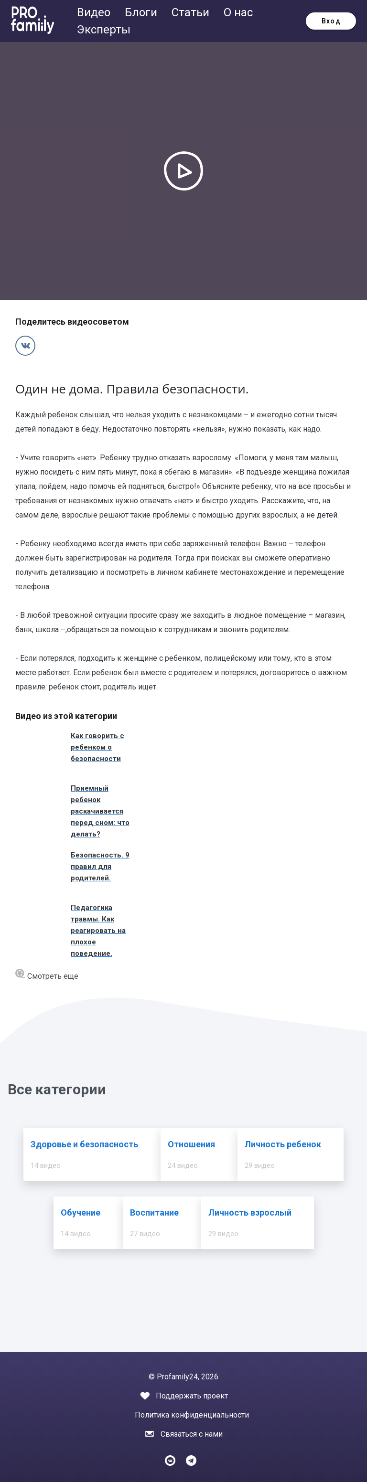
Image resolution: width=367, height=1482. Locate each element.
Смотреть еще (46, 975)
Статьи (192, 12)
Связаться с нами (192, 1434)
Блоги (142, 12)
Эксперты (103, 29)
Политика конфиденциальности (192, 1414)
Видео (95, 12)
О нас (238, 12)
